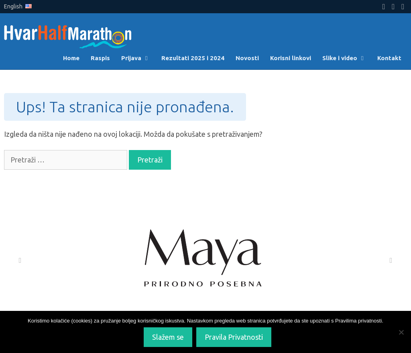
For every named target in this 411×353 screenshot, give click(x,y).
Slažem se (168, 337)
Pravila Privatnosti (234, 337)
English (18, 6)
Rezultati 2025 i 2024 (192, 58)
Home (71, 58)
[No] (401, 332)
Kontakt (389, 58)
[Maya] (205, 260)
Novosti (247, 58)
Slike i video (347, 58)
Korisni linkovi (290, 58)
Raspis (100, 58)
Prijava (138, 58)
